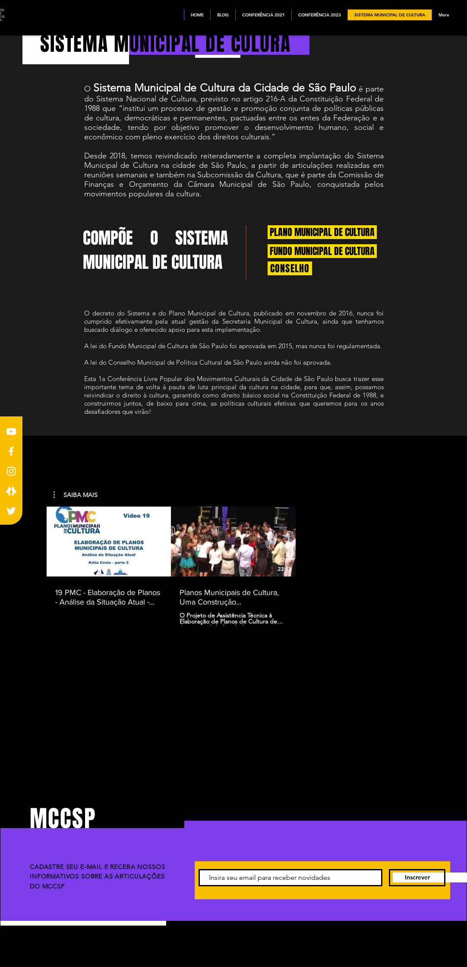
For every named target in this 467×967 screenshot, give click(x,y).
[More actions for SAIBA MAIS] (76, 494)
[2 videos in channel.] (233, 566)
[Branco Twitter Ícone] (11, 511)
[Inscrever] (417, 877)
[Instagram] (11, 471)
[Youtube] (11, 431)
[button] (76, 494)
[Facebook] (11, 451)
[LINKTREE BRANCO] (11, 491)
